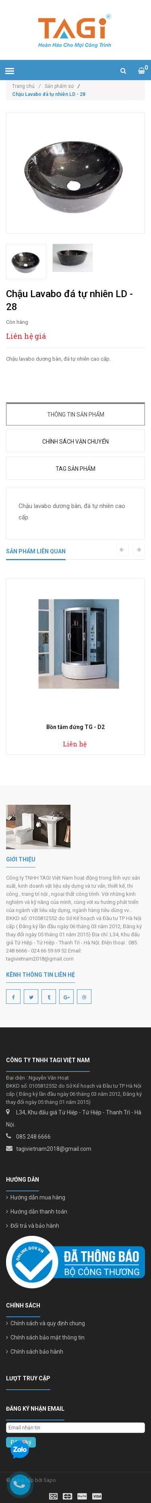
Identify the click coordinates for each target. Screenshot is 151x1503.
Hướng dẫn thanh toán (36, 1211)
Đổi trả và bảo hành (32, 1225)
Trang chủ (26, 86)
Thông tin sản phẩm (75, 414)
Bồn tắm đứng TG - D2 (75, 727)
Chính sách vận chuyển (75, 441)
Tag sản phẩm (75, 469)
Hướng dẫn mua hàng (35, 1197)
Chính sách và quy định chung (45, 1323)
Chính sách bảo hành (34, 1351)
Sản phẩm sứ (59, 86)
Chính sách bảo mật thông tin (45, 1337)
